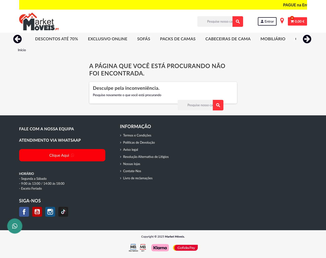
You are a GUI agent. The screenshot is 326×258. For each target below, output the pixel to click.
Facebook (24, 212)
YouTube (37, 212)
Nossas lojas (131, 164)
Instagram (50, 212)
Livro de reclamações (138, 178)
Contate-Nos (132, 171)
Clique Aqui (62, 155)
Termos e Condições (137, 135)
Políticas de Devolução (139, 142)
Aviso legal (130, 150)
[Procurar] (220, 21)
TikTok (63, 212)
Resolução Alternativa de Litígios (146, 157)
